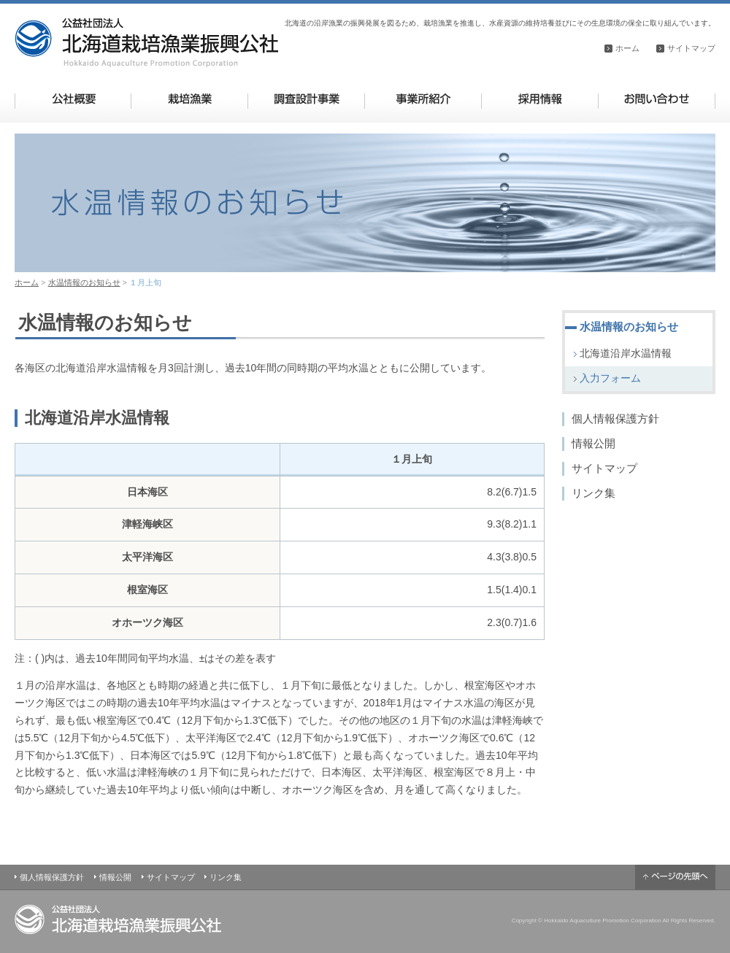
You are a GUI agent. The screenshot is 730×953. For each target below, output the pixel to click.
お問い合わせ (657, 98)
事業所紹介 (423, 98)
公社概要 (73, 98)
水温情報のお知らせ (84, 282)
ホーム (627, 48)
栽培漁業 (189, 98)
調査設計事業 (306, 98)
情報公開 (593, 443)
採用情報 (540, 98)
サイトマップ (691, 48)
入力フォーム (610, 378)
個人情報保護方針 (615, 418)
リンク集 (593, 493)
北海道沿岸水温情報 (626, 353)
